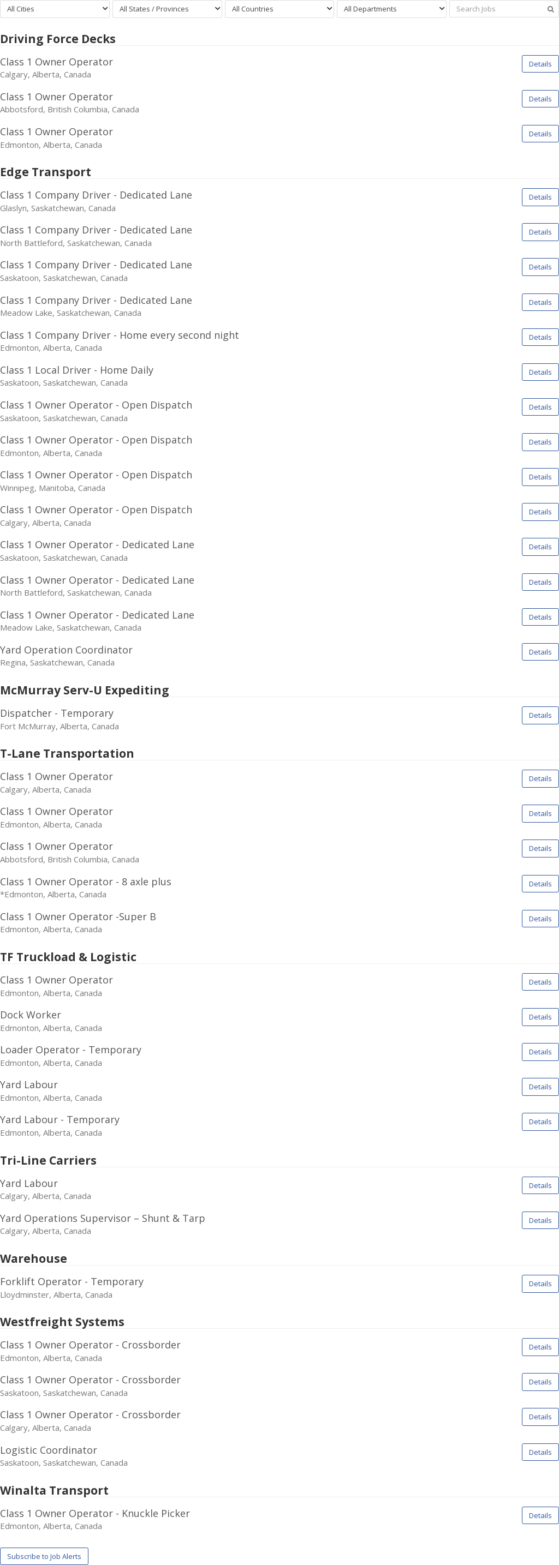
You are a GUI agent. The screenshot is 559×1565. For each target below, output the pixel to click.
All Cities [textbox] (20, 9)
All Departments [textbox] (370, 9)
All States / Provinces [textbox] (154, 9)
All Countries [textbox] (252, 9)
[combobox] (55, 9)
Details (540, 64)
